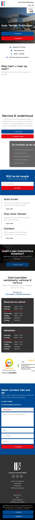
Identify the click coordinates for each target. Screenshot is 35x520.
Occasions (18, 33)
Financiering (17, 486)
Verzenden (18, 447)
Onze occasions (18, 500)
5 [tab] (20, 45)
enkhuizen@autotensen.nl (11, 404)
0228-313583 (6, 401)
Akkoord (18, 512)
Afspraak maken (18, 136)
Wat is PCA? (17, 495)
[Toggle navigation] (33, 5)
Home (17, 493)
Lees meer (18, 131)
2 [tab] (16, 45)
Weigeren (19, 516)
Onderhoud (17, 38)
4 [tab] (19, 45)
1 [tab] (14, 45)
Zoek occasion (18, 266)
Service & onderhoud (17, 481)
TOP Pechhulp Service (17, 488)
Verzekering (17, 483)
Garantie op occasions (17, 502)
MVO (17, 497)
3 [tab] (17, 45)
